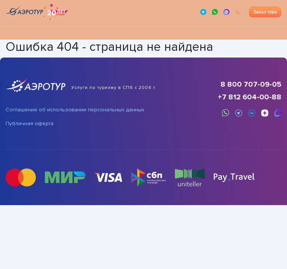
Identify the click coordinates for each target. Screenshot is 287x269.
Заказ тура (265, 12)
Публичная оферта (29, 124)
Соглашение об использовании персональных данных (75, 110)
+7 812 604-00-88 (249, 97)
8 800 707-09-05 (250, 84)
